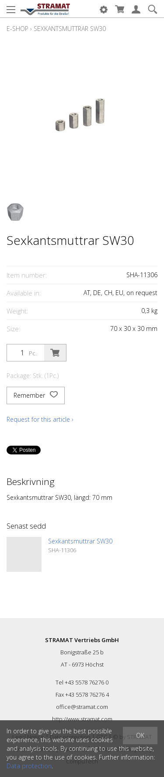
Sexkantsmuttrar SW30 (70, 28)
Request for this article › (40, 419)
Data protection (29, 766)
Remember (36, 395)
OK (140, 735)
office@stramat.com (82, 707)
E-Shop (17, 28)
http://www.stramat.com (82, 719)
